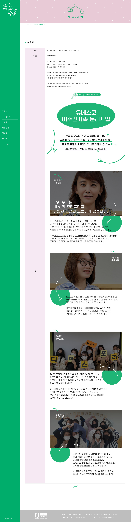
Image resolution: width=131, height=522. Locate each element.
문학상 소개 (7, 111)
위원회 (4, 133)
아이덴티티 (6, 117)
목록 (75, 486)
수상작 (4, 122)
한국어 (11, 518)
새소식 (4, 138)
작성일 (35, 56)
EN (14, 518)
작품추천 (5, 128)
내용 (35, 271)
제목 (35, 50)
